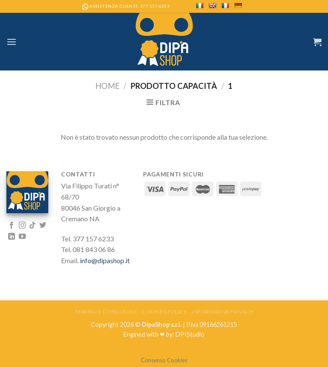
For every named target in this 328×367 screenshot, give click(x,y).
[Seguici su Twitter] (42, 225)
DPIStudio (190, 334)
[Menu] (11, 41)
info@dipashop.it (105, 260)
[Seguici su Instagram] (22, 225)
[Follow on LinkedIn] (11, 237)
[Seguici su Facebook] (11, 225)
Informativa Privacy (222, 311)
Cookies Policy (164, 311)
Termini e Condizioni (105, 311)
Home (107, 86)
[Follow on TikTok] (32, 225)
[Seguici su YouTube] (22, 237)
